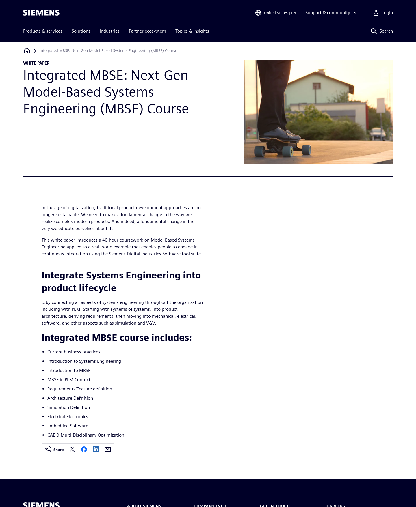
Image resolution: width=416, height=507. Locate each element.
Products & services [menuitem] (42, 31)
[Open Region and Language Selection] (275, 12)
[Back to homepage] (26, 50)
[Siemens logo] (41, 13)
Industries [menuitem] (110, 31)
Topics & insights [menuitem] (192, 31)
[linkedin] (96, 450)
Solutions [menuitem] (81, 31)
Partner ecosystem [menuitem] (147, 31)
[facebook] (84, 450)
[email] (108, 450)
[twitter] (72, 450)
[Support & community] (332, 12)
